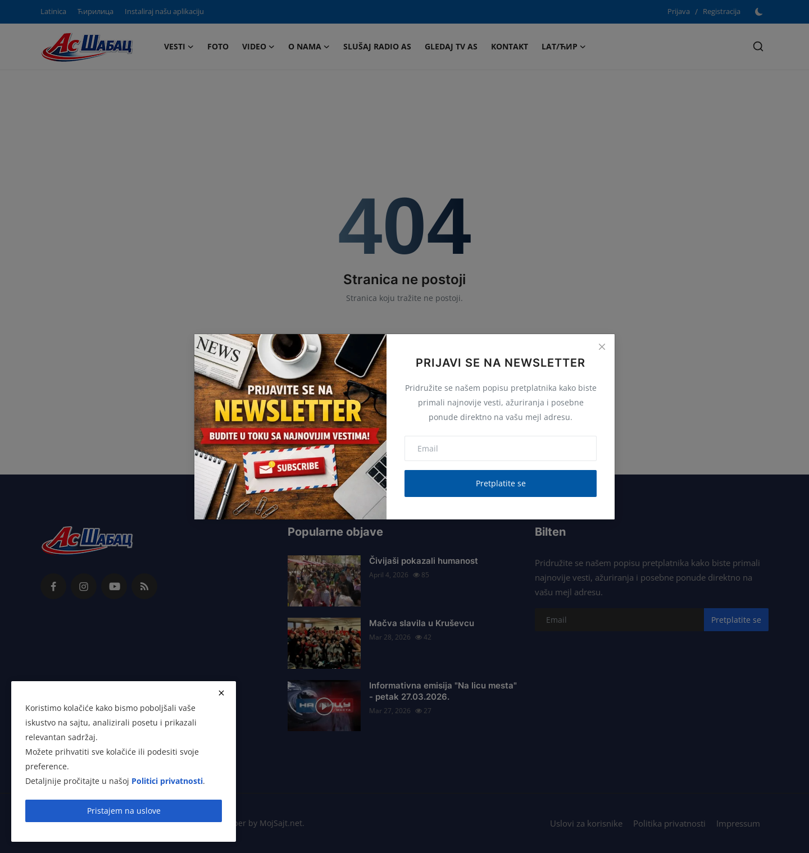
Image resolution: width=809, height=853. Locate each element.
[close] (221, 693)
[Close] (601, 347)
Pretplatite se (501, 483)
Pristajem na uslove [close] (124, 810)
